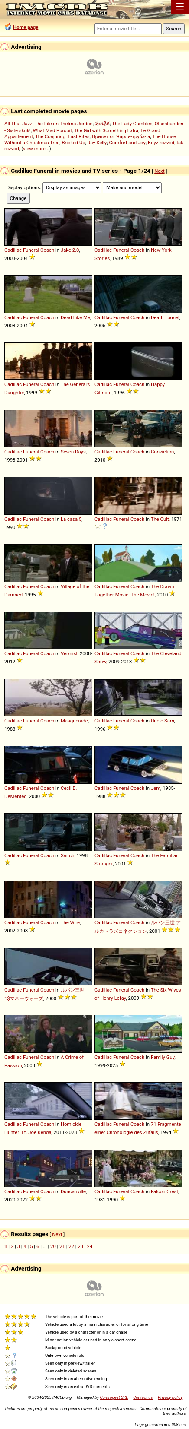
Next (159, 171)
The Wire (70, 922)
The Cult (160, 519)
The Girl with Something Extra (106, 130)
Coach (47, 250)
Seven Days (73, 452)
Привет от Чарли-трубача (121, 136)
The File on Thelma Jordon (64, 123)
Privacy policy (170, 1397)
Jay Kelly (97, 142)
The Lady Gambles (132, 123)
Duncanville (73, 1191)
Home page (25, 27)
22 (71, 1246)
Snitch (68, 855)
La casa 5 (71, 519)
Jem (155, 788)
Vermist (69, 653)
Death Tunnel (165, 317)
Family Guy (163, 1057)
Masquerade (74, 721)
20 (53, 1246)
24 (90, 1246)
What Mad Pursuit (52, 130)
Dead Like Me (75, 317)
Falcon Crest (164, 1191)
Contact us (143, 1397)
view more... (36, 149)
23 (80, 1246)
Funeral (31, 250)
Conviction (162, 452)
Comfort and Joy (127, 142)
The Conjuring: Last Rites (62, 136)
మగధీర (102, 123)
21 (62, 1246)
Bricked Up (73, 142)
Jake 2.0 (70, 250)
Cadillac (13, 250)
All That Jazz (18, 123)
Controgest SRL (114, 1397)
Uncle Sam (162, 721)
